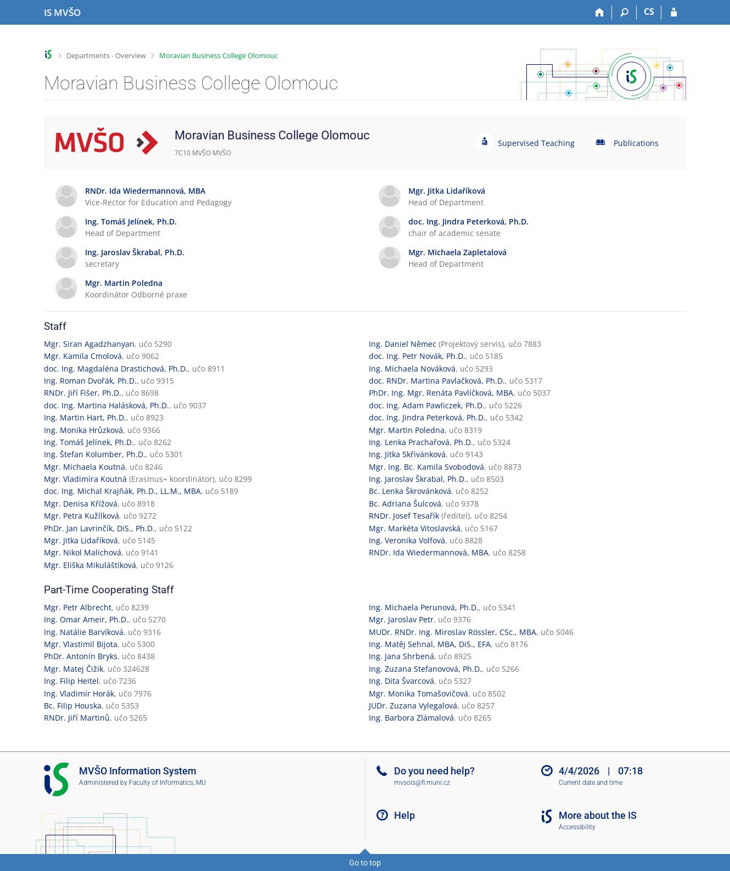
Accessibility (577, 827)
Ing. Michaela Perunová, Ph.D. (424, 607)
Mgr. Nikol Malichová (82, 552)
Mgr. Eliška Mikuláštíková (90, 565)
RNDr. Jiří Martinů (77, 717)
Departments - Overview (106, 55)
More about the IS (598, 815)
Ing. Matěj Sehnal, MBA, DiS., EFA (430, 644)
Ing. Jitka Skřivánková (407, 454)
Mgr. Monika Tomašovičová (418, 693)
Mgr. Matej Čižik (73, 669)
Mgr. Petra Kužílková (81, 515)
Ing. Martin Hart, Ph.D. (85, 417)
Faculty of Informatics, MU (167, 782)
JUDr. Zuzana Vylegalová (413, 705)
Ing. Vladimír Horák (79, 693)
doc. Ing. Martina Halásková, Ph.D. (106, 405)
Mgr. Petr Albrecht (77, 607)
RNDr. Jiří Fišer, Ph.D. (82, 392)
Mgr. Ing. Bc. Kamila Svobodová (426, 467)
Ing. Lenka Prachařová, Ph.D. (421, 442)
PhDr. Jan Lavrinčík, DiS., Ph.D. (99, 528)
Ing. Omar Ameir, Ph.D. (86, 619)
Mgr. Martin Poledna (407, 430)
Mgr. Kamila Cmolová (83, 356)
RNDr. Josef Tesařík (404, 515)
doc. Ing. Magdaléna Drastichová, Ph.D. (116, 368)
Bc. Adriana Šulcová (405, 503)
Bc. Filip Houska (73, 705)
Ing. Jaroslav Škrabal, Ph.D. (418, 479)
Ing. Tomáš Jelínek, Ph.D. (89, 442)
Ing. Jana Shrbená (401, 656)
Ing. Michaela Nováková (412, 368)
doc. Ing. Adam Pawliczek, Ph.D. (427, 405)
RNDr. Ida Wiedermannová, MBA (428, 552)
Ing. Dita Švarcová (401, 681)
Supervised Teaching (536, 143)
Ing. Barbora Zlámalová (411, 717)
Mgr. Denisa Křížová (80, 503)
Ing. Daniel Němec (402, 344)
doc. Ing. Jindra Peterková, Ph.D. (427, 417)
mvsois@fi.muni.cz (422, 782)
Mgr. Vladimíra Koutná (85, 479)
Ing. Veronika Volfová (407, 540)
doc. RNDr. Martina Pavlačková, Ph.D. (437, 380)
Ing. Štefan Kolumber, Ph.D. (94, 454)
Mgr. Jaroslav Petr (401, 619)
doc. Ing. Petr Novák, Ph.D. (417, 356)
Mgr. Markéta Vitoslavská (415, 528)
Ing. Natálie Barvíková (83, 632)
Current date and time (590, 782)
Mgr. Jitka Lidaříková (81, 540)
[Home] (599, 12)
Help (404, 815)
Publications (636, 143)
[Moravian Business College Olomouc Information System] (62, 12)
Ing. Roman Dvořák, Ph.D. (90, 380)
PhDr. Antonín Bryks (80, 656)
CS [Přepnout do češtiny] (649, 11)
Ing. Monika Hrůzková (83, 430)
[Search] (624, 12)
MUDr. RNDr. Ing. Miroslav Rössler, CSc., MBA (452, 632)
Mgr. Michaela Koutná (84, 467)
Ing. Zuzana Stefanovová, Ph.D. (425, 669)
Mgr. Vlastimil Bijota (80, 644)
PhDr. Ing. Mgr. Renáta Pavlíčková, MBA (441, 392)
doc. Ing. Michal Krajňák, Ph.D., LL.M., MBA (122, 491)
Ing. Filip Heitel (71, 681)
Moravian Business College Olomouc (218, 55)
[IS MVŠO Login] (673, 12)
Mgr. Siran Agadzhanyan (89, 344)
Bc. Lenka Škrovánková (410, 491)
